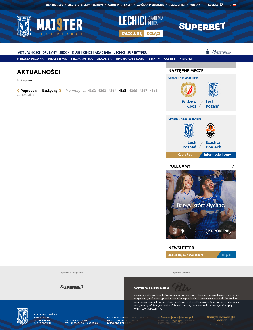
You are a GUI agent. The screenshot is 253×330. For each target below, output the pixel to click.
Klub (76, 52)
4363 (102, 91)
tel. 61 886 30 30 (74, 323)
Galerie (169, 58)
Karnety (113, 5)
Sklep (128, 5)
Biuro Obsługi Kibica (119, 323)
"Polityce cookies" (162, 305)
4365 (123, 91)
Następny (50, 91)
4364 (112, 91)
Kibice (87, 52)
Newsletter (176, 5)
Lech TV (154, 58)
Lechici (119, 52)
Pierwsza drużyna (30, 58)
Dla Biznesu (54, 5)
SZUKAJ (213, 5)
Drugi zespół (57, 58)
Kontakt (196, 5)
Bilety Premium (92, 5)
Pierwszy (72, 91)
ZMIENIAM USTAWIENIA (148, 309)
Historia (186, 58)
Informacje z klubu (130, 58)
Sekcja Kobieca (82, 58)
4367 (143, 91)
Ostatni (28, 95)
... (84, 91)
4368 (154, 91)
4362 (92, 91)
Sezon (64, 52)
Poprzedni (29, 91)
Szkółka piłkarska (150, 5)
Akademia (104, 58)
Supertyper (137, 52)
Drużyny (49, 52)
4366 (133, 91)
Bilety (72, 5)
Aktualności (29, 52)
